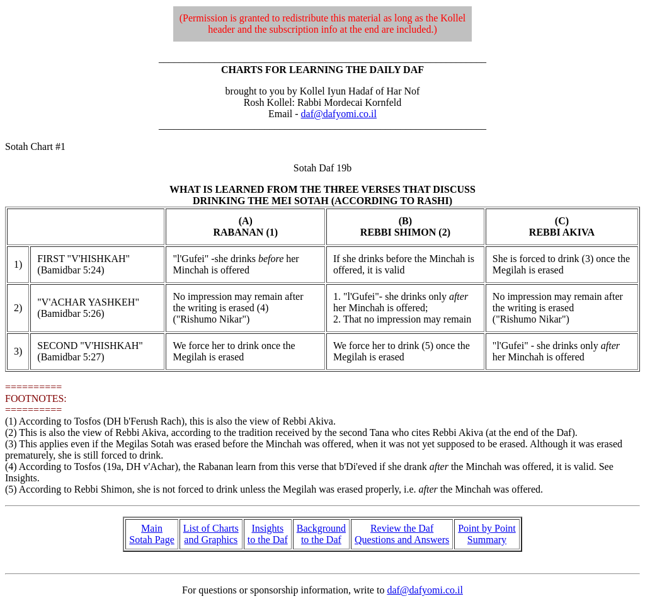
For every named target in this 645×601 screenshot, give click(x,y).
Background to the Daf (321, 534)
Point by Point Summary (487, 534)
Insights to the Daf (268, 534)
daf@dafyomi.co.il (339, 113)
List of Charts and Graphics (211, 534)
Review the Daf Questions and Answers (402, 534)
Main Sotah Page (151, 534)
